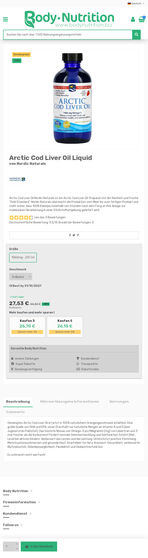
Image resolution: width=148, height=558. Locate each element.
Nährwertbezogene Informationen (69, 402)
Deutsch (136, 3)
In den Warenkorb (39, 546)
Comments (15, 412)
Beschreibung (18, 402)
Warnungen (119, 402)
